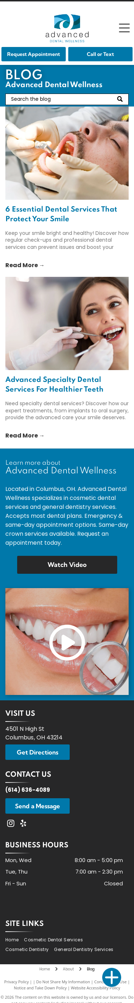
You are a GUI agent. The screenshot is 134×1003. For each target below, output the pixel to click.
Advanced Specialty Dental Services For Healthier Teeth (54, 385)
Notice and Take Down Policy (40, 987)
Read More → (25, 265)
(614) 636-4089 (27, 790)
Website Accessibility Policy (95, 987)
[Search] (67, 99)
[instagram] (10, 824)
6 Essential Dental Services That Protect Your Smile (61, 214)
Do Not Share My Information (63, 981)
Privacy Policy (16, 981)
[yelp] (23, 824)
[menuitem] (14, 940)
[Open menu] (124, 28)
